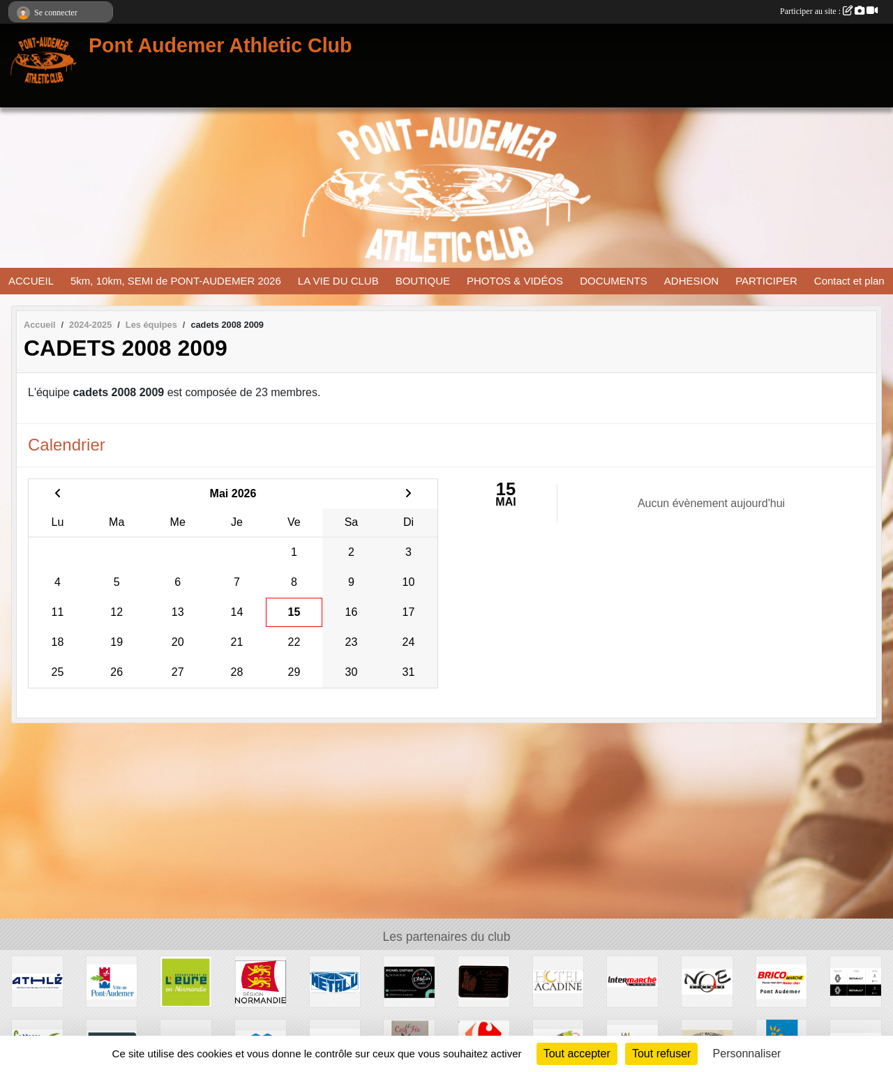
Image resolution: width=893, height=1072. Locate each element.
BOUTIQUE (423, 281)
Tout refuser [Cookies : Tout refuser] (661, 1053)
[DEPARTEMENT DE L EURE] (186, 981)
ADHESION (691, 281)
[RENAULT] (856, 981)
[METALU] (335, 981)
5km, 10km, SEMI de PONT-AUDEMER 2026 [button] (175, 281)
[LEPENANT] (484, 981)
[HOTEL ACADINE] (558, 981)
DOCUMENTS (613, 281)
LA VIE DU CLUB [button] (338, 281)
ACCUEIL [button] (31, 281)
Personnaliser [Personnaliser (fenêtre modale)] (747, 1053)
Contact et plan (849, 281)
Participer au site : (829, 11)
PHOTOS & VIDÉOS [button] (515, 281)
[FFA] (37, 981)
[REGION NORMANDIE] (260, 981)
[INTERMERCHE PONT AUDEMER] (632, 981)
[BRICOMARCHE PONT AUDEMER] (782, 981)
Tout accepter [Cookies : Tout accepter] (576, 1053)
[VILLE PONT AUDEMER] (112, 981)
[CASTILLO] (409, 981)
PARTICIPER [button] (766, 281)
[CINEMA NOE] (707, 981)
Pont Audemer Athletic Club (220, 45)
